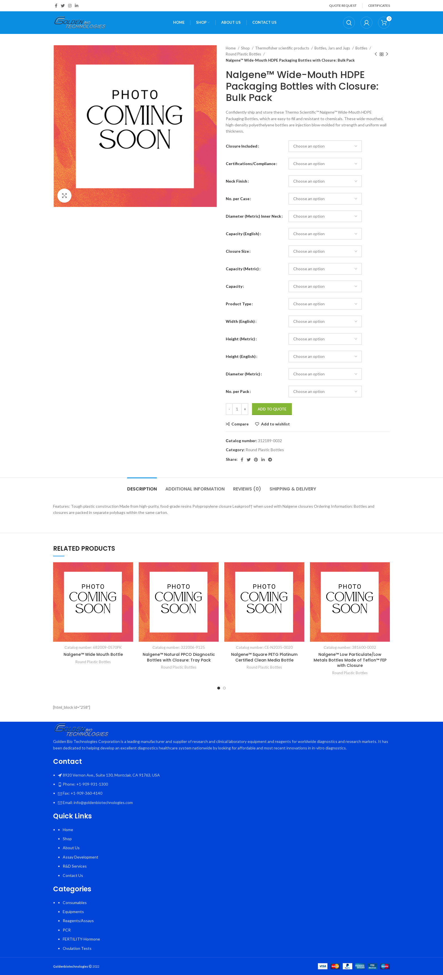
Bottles (361, 48)
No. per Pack (237, 391)
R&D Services (75, 866)
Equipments (73, 911)
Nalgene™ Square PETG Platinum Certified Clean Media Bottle (264, 657)
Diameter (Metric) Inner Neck (253, 216)
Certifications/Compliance (250, 163)
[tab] (142, 486)
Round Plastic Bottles (244, 54)
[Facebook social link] (56, 5)
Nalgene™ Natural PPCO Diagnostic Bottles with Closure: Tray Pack (179, 657)
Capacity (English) (242, 233)
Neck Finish (236, 181)
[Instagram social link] (69, 5)
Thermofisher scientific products (282, 48)
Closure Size (237, 251)
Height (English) (241, 356)
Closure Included (241, 146)
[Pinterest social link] (256, 459)
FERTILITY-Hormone (81, 939)
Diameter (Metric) (243, 373)
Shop (246, 48)
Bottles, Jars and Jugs (332, 48)
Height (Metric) (240, 338)
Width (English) (240, 321)
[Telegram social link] (270, 459)
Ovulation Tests (77, 948)
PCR (67, 930)
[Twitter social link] (62, 5)
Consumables (75, 902)
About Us (71, 847)
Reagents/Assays (78, 920)
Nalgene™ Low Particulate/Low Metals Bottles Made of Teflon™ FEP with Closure (350, 660)
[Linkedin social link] (76, 5)
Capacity (234, 286)
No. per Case (237, 198)
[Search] (349, 22)
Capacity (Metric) (242, 268)
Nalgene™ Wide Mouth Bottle (93, 654)
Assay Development (80, 857)
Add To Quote (272, 409)
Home (231, 48)
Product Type (238, 303)
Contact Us (73, 875)
